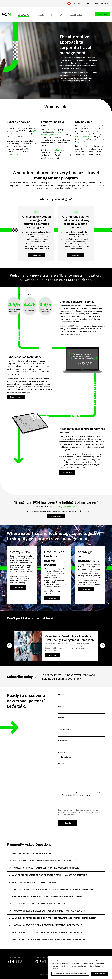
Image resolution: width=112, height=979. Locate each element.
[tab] (56, 853)
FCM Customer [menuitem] (100, 3)
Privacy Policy (39, 972)
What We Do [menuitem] (23, 15)
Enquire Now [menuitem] (102, 14)
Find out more (36, 255)
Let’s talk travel (56, 516)
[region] (80, 967)
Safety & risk (20, 552)
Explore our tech (15, 397)
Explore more (67, 472)
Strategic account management (88, 556)
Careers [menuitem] (87, 3)
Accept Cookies (99, 974)
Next (102, 645)
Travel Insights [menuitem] (76, 15)
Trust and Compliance (22, 972)
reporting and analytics (59, 150)
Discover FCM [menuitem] (57, 15)
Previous (9, 645)
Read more (54, 655)
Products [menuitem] (40, 15)
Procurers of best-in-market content (54, 558)
